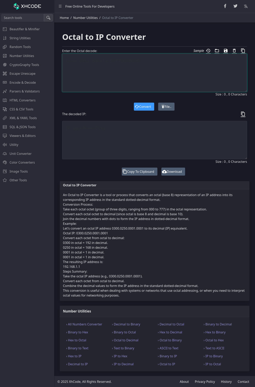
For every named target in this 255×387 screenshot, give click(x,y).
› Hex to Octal (76, 340)
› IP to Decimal (123, 364)
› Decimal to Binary (126, 324)
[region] (27, 200)
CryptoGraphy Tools (19, 65)
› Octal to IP (166, 364)
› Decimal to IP (77, 364)
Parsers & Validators (20, 91)
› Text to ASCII (214, 348)
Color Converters (17, 162)
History (226, 381)
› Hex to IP (73, 356)
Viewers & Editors (18, 136)
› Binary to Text (77, 348)
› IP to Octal (212, 364)
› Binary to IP (167, 356)
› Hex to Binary (215, 332)
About (184, 381)
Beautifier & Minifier (20, 29)
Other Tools (13, 180)
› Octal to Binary (170, 340)
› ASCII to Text (168, 348)
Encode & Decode (18, 82)
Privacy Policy (205, 381)
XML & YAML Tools (18, 118)
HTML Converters (17, 100)
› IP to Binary (213, 356)
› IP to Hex (119, 356)
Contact (243, 381)
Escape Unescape (17, 73)
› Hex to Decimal (170, 332)
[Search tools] (22, 18)
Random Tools (15, 47)
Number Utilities (17, 56)
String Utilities (15, 38)
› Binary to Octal (124, 332)
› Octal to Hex (214, 340)
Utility (9, 144)
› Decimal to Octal (171, 324)
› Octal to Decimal (125, 340)
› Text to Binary (123, 348)
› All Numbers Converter (84, 324)
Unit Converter (16, 153)
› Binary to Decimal (218, 324)
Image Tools (14, 171)
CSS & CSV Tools (16, 109)
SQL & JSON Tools (18, 127)
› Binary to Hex (77, 332)
